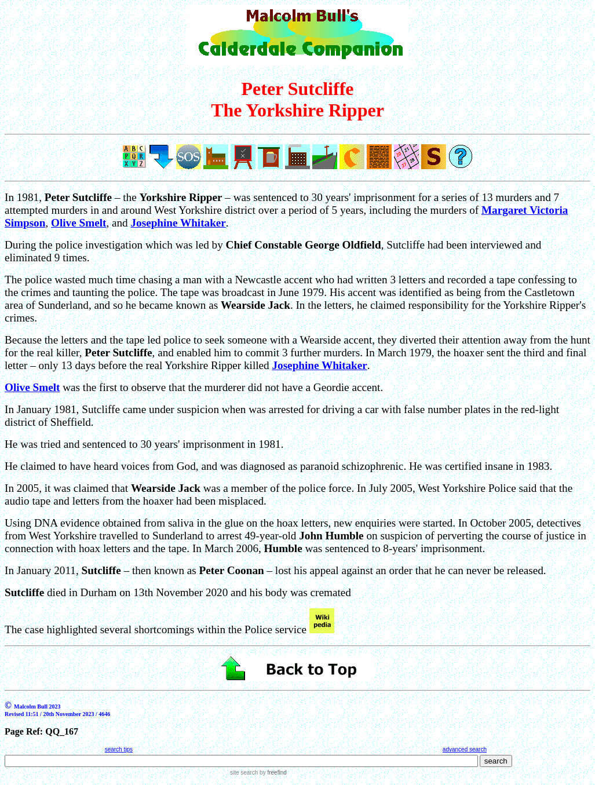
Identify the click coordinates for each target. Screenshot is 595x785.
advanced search (465, 749)
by (272, 772)
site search (244, 772)
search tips (119, 749)
